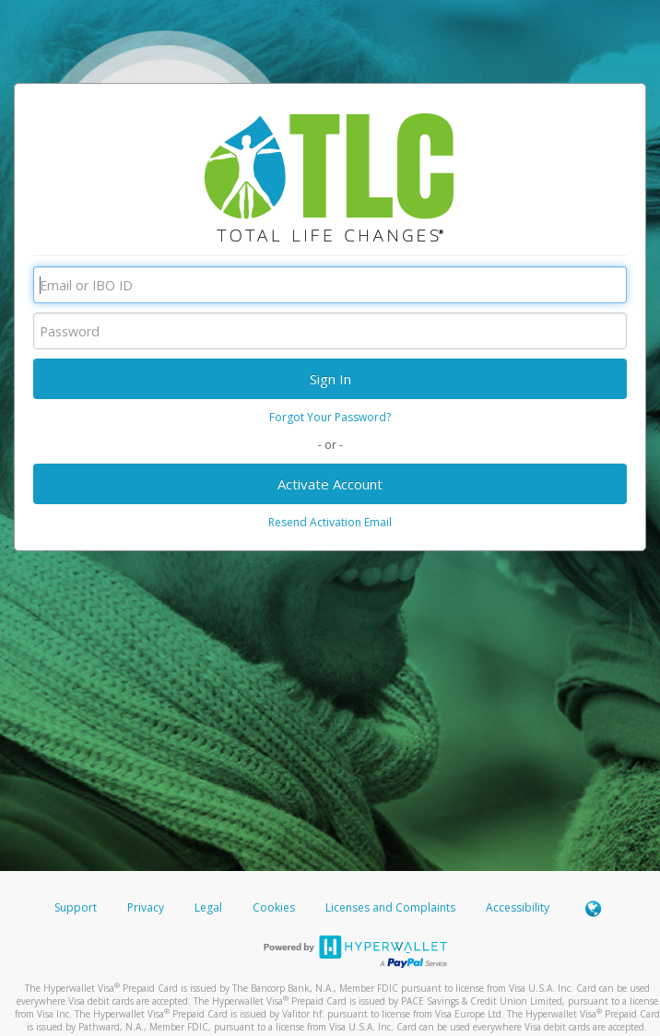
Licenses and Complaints (391, 907)
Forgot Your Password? (330, 417)
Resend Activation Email (330, 522)
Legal (208, 907)
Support (75, 907)
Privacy (145, 907)
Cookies (274, 907)
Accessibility (517, 907)
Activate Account (330, 484)
